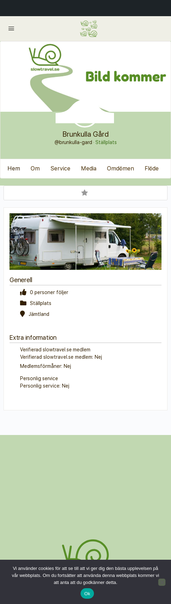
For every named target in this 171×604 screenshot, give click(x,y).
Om (35, 168)
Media (88, 168)
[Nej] (162, 582)
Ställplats (106, 142)
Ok (87, 593)
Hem (13, 168)
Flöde (152, 168)
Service (60, 168)
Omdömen (120, 168)
